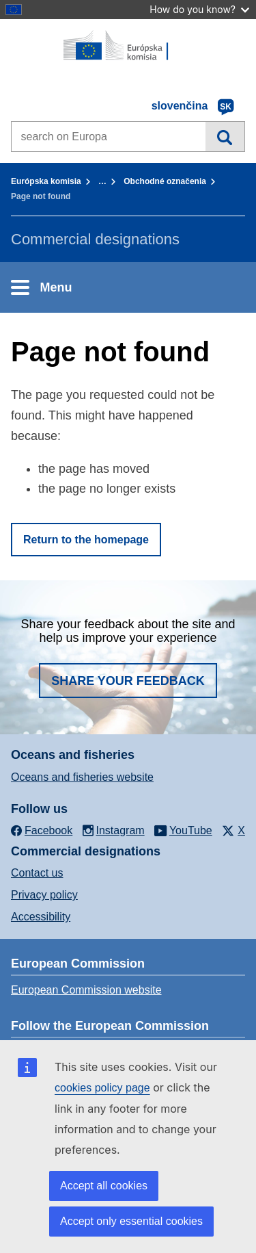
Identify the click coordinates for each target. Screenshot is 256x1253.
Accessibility (40, 916)
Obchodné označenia (165, 181)
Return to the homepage (86, 539)
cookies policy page (102, 1088)
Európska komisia (46, 181)
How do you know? (199, 9)
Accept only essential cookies (131, 1221)
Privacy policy (44, 895)
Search (224, 136)
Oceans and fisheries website (82, 777)
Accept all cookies (103, 1185)
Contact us (37, 873)
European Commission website (86, 990)
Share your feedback (128, 681)
